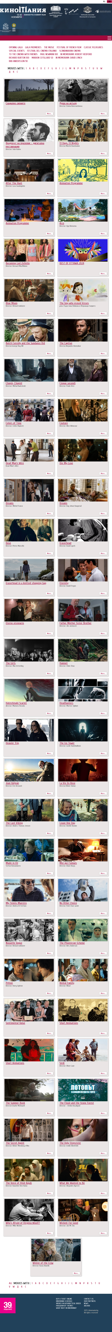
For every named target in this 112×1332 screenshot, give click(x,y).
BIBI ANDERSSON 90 (18, 61)
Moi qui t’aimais (68, 863)
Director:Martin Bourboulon (70, 146)
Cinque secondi (68, 383)
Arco (62, 223)
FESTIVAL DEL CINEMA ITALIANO (42, 50)
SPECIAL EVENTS (17, 50)
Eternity (64, 583)
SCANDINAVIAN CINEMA (70, 50)
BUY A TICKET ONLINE (64, 1299)
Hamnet (64, 663)
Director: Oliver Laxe (67, 1066)
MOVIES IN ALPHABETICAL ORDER (68, 1303)
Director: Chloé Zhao (67, 666)
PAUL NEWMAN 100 (49, 54)
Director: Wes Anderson (68, 946)
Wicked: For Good (69, 1223)
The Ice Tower (67, 743)
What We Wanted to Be (72, 1183)
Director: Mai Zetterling (14, 666)
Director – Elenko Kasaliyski (70, 1106)
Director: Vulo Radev (13, 149)
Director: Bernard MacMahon (16, 266)
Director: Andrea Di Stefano (16, 906)
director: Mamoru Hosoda (15, 706)
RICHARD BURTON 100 (19, 57)
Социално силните (15, 103)
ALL (10, 1283)
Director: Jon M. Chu (67, 1226)
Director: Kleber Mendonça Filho (17, 1146)
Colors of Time (13, 423)
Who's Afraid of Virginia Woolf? (23, 1223)
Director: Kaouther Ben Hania (16, 1186)
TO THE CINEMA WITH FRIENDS (23, 54)
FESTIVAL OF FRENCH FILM (69, 47)
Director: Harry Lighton (14, 986)
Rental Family (67, 983)
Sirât (62, 1063)
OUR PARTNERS (90, 1301)
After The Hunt (14, 183)
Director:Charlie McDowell (15, 1106)
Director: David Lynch (67, 546)
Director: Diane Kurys (67, 866)
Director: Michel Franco (14, 506)
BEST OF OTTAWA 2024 (72, 263)
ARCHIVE (87, 1306)
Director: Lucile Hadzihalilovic (70, 746)
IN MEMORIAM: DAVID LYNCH (69, 57)
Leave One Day (67, 823)
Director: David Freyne (68, 586)
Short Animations (69, 1023)
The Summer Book (15, 1103)
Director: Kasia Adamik (41, 1266)
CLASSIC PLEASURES (93, 47)
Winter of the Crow (43, 1263)
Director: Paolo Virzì (67, 386)
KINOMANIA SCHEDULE (64, 1301)
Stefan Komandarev (13, 866)
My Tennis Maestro (16, 903)
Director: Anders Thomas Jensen (18, 826)
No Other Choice (68, 903)
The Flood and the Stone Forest (77, 1103)
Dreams (10, 503)
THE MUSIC (49, 47)
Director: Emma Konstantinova (71, 106)
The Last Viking (14, 823)
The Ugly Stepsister (70, 1143)
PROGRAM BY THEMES (64, 1306)
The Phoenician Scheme (72, 943)
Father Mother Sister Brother (75, 623)
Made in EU (12, 863)
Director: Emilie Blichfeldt (69, 1146)
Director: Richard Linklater (15, 306)
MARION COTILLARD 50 (42, 57)
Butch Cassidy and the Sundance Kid (25, 343)
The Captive (66, 343)
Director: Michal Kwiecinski (16, 386)
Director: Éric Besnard (14, 786)
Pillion (9, 983)
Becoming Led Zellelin (18, 263)
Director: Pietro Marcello (15, 546)
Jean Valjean (12, 783)
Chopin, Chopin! (14, 383)
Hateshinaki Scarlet (16, 703)
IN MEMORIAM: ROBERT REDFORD (76, 54)
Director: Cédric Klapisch (15, 426)
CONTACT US (89, 1299)
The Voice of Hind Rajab (19, 1183)
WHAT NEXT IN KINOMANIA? (66, 1308)
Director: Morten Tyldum (69, 706)
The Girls (11, 663)
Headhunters (66, 703)
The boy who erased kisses (74, 303)
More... (49, 114)
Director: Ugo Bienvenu (68, 226)
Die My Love (66, 463)
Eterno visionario (15, 623)
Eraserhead (65, 543)
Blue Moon (11, 303)
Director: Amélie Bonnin (68, 826)
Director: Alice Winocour (68, 426)
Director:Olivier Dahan (68, 786)
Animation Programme (71, 183)
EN (109, 1)
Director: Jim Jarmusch (68, 626)
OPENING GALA (16, 47)
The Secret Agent (15, 1143)
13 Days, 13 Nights (69, 143)
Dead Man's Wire (15, 463)
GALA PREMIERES (33, 47)
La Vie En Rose (67, 783)
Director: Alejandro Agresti (69, 1186)
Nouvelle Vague (14, 943)
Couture (64, 423)
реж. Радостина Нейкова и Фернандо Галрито (77, 306)
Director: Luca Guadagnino (15, 186)
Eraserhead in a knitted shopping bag (26, 583)
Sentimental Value (15, 1023)
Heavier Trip (12, 743)
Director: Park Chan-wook (69, 906)
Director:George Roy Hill (14, 346)
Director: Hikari (65, 986)
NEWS (86, 1303)
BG (104, 1)
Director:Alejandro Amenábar (70, 346)
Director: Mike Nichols (14, 1226)
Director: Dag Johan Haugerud (71, 506)
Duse (8, 543)
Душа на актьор (68, 103)
